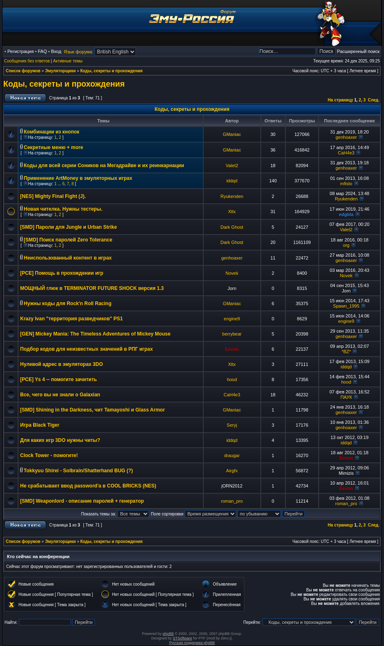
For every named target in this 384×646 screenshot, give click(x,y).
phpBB (168, 634)
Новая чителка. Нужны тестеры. (63, 209)
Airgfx (232, 470)
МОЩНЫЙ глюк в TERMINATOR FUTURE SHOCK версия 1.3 (92, 288)
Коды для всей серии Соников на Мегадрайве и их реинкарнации (104, 165)
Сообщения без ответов (27, 61)
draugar (232, 455)
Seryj (232, 425)
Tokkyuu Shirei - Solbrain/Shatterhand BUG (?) (78, 471)
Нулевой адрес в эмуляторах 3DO (61, 364)
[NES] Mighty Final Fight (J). (53, 196)
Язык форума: (78, 51)
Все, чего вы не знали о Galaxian (60, 395)
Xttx (232, 211)
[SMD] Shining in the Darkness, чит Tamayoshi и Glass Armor (92, 410)
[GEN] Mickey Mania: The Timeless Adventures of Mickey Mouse (95, 334)
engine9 (232, 318)
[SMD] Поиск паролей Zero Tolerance (68, 240)
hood (232, 379)
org (346, 245)
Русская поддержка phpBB (192, 643)
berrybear (231, 333)
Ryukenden (232, 196)
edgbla (346, 214)
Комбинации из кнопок (51, 132)
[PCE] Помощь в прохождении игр (61, 273)
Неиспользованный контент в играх (68, 258)
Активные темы (68, 61)
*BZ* (346, 351)
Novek (231, 273)
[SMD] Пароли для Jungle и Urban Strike (68, 227)
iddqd (231, 180)
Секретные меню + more (53, 147)
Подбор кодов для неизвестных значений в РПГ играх (86, 349)
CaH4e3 (346, 152)
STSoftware (182, 638)
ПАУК (346, 397)
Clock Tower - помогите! (49, 455)
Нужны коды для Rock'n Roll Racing (68, 303)
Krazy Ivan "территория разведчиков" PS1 (71, 319)
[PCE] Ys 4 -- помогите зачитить (58, 379)
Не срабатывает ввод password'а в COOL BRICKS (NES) (88, 486)
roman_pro (232, 501)
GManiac (232, 134)
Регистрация (20, 51)
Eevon (232, 349)
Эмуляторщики (60, 71)
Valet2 (231, 165)
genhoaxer (346, 137)
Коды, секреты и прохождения (111, 71)
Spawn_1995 (346, 305)
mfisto (346, 183)
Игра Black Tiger (39, 425)
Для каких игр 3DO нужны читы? (60, 440)
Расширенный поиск (358, 51)
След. (373, 100)
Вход (56, 51)
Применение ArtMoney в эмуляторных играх (78, 178)
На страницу (340, 100)
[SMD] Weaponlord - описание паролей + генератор (82, 501)
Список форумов (23, 71)
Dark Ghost (232, 227)
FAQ (42, 51)
